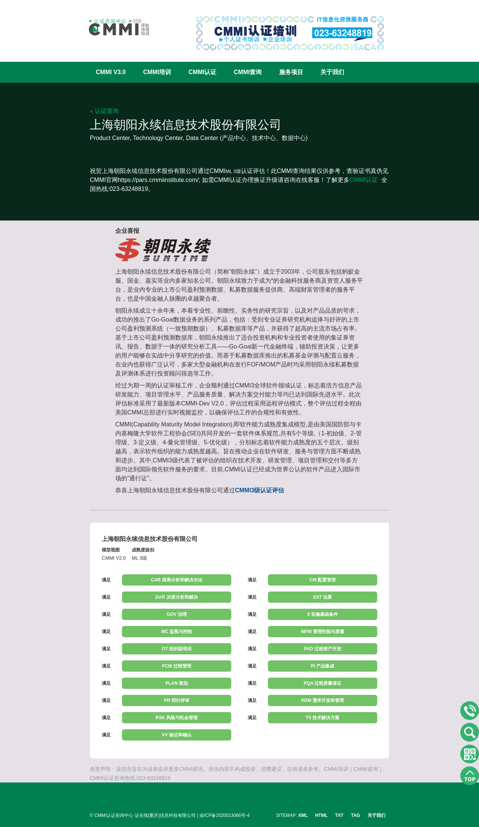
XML (303, 815)
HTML (321, 815)
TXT (339, 815)
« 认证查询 (104, 111)
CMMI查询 (248, 72)
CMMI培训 (157, 72)
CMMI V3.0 (111, 72)
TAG (355, 815)
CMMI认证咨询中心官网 (114, 27)
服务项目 (291, 72)
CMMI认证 (203, 72)
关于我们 (332, 72)
